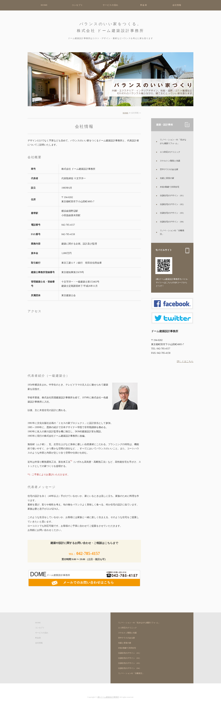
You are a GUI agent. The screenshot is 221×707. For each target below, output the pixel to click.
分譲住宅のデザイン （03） (172, 213)
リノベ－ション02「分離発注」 (172, 232)
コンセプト (77, 5)
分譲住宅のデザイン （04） (172, 222)
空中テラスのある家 (169, 169)
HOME (44, 5)
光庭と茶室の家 (167, 178)
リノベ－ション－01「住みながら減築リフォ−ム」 (173, 141)
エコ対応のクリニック (170, 152)
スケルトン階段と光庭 (170, 161)
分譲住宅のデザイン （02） (172, 204)
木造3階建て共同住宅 (169, 187)
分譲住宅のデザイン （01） (172, 195)
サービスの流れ (110, 5)
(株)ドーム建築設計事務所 (108, 697)
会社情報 (176, 5)
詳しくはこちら (185, 361)
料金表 (143, 5)
